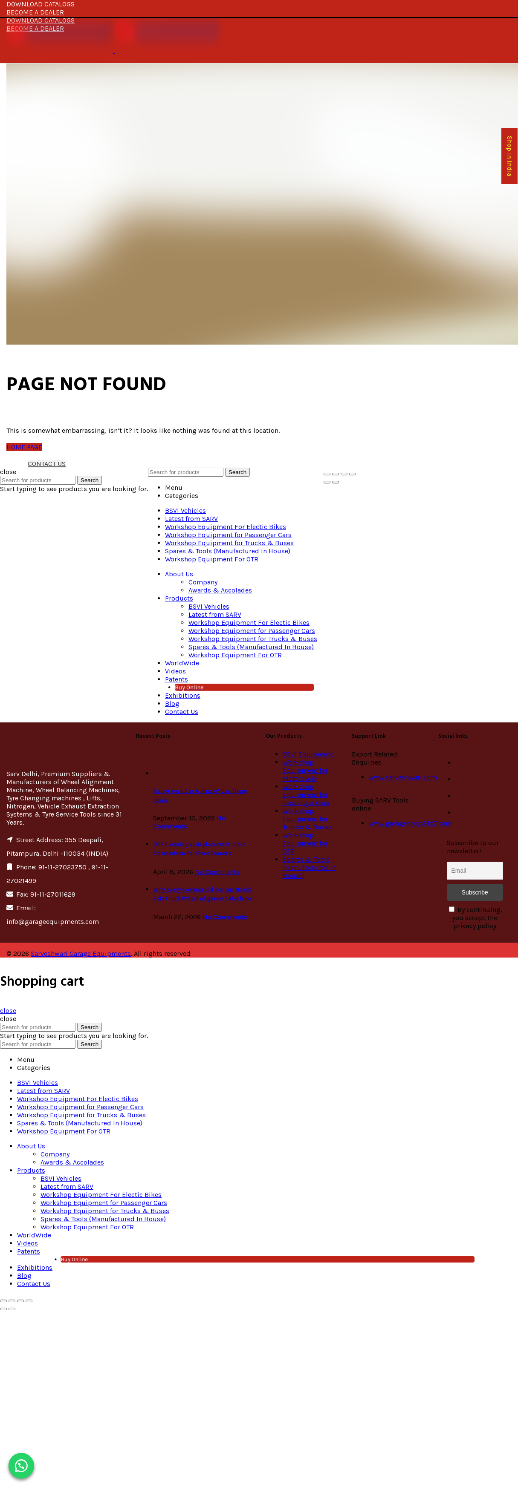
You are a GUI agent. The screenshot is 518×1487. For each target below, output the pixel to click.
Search (89, 480)
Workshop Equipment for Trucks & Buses (307, 819)
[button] (21, 1465)
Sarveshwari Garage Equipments (81, 953)
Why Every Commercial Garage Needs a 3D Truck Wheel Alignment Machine (202, 894)
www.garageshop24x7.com (410, 823)
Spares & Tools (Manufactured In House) (309, 867)
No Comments (217, 872)
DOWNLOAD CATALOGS (40, 4)
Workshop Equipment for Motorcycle (305, 770)
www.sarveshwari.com (403, 777)
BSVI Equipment (308, 754)
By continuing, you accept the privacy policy (475, 918)
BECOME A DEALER (35, 12)
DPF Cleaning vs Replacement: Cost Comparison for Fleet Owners (199, 849)
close (8, 1011)
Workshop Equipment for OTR (305, 843)
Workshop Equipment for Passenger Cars (306, 794)
